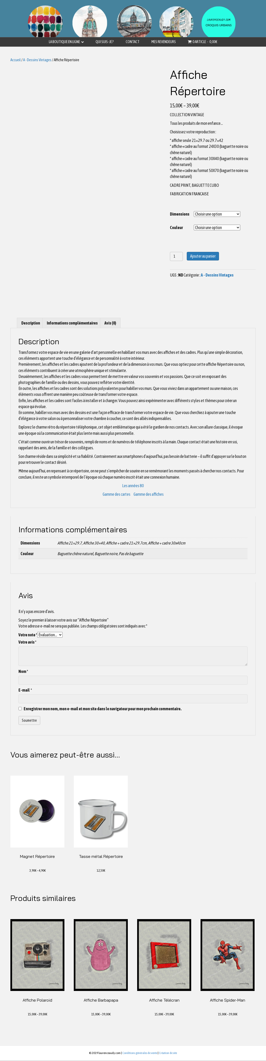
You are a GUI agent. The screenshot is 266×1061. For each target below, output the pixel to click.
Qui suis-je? (105, 41)
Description (30, 323)
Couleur (176, 227)
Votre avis (27, 642)
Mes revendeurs (163, 41)
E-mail (25, 690)
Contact (132, 41)
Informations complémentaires (72, 323)
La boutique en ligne (64, 41)
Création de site (168, 1053)
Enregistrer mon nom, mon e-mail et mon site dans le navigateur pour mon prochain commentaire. (103, 708)
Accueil (15, 60)
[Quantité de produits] (176, 256)
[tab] (30, 323)
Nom (23, 671)
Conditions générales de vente (139, 1053)
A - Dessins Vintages (37, 60)
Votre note (27, 634)
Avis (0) (110, 323)
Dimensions (179, 214)
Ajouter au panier (203, 256)
